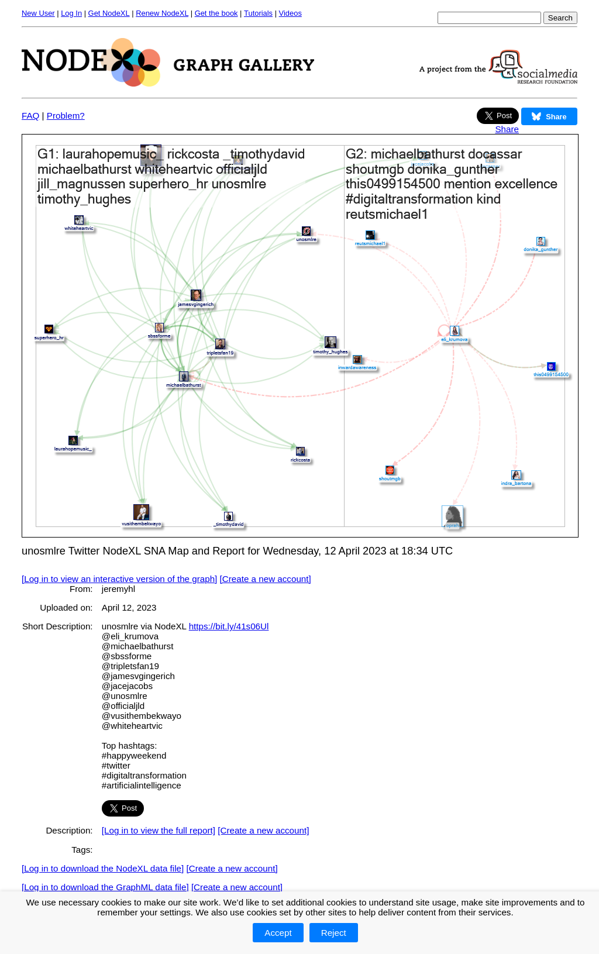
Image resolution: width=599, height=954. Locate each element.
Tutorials (258, 13)
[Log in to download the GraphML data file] (105, 887)
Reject (333, 933)
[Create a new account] (265, 579)
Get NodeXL (109, 13)
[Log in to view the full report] (158, 830)
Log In (71, 13)
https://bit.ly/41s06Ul (229, 626)
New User (38, 13)
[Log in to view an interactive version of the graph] (119, 579)
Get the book (216, 13)
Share (507, 129)
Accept (277, 933)
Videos (290, 13)
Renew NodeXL (162, 13)
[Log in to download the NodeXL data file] (103, 868)
